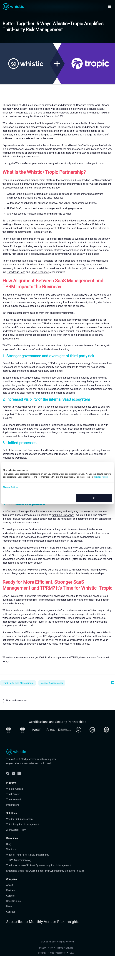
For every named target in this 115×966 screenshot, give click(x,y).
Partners (10, 900)
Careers (10, 906)
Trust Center (13, 804)
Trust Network (14, 809)
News (9, 916)
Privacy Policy (46, 958)
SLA (72, 963)
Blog (8, 854)
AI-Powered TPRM (16, 840)
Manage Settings (10, 487)
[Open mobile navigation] (109, 6)
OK (93, 498)
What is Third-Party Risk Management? (27, 865)
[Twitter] (13, 783)
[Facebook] (7, 783)
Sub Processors (57, 963)
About (9, 895)
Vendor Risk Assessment (19, 829)
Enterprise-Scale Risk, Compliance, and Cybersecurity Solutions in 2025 (45, 881)
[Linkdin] (19, 783)
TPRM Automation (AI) (18, 870)
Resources (12, 848)
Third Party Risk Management (22, 834)
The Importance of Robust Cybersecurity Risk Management (38, 875)
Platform (11, 793)
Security (42, 963)
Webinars (11, 859)
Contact (10, 922)
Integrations (12, 815)
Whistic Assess (14, 799)
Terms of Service (65, 958)
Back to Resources (14, 700)
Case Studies (13, 911)
